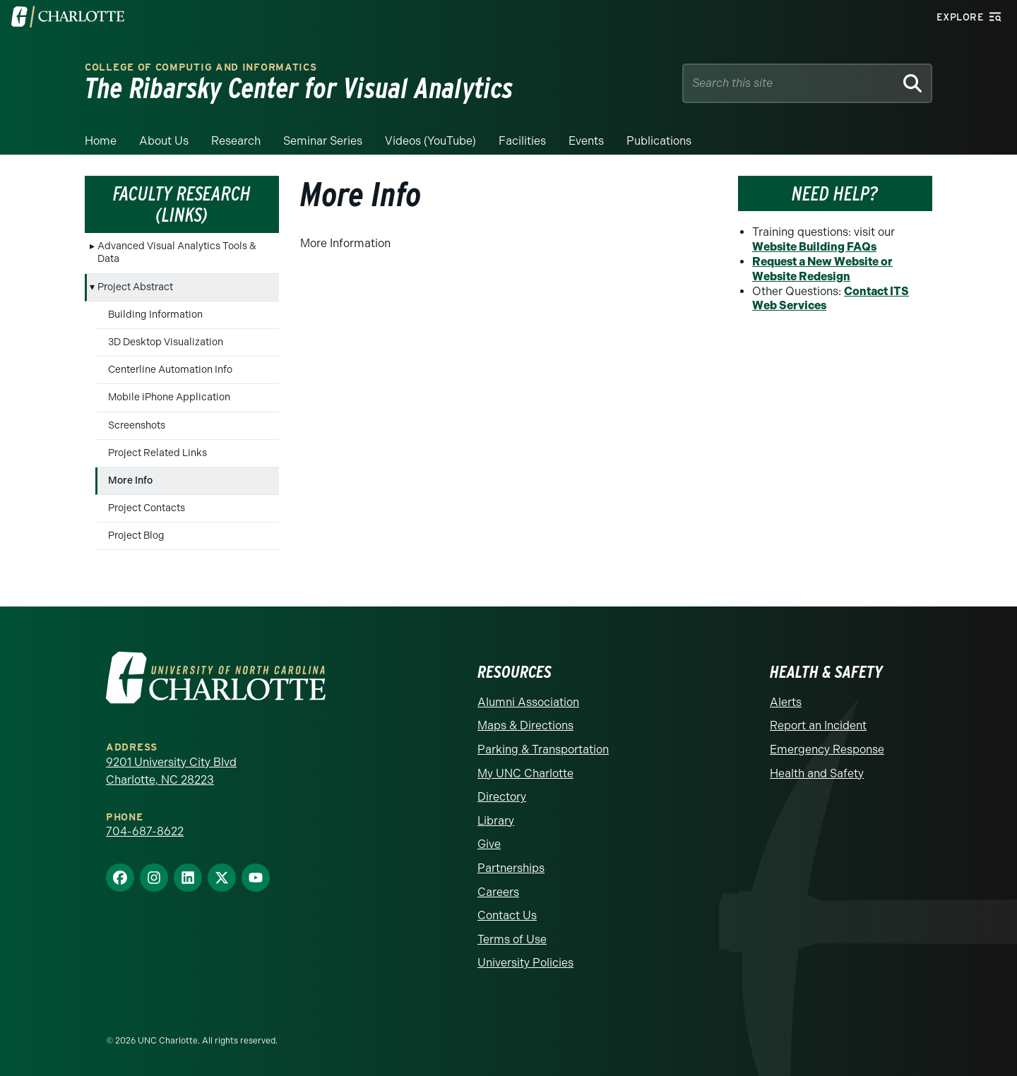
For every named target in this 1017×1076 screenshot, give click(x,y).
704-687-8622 (145, 831)
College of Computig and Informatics (201, 67)
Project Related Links (157, 453)
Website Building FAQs (814, 246)
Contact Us (507, 915)
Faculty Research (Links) (182, 204)
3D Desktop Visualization (165, 342)
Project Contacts (146, 508)
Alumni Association (528, 702)
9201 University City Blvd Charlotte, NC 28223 (171, 771)
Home (101, 141)
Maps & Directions (525, 725)
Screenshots (136, 425)
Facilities (522, 141)
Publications (658, 141)
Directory (501, 796)
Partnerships (511, 868)
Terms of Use (512, 939)
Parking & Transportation (543, 749)
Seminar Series (322, 141)
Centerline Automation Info (170, 370)
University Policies (525, 962)
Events (586, 141)
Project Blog (136, 536)
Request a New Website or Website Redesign (822, 269)
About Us (164, 141)
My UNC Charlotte (525, 773)
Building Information (155, 315)
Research (236, 141)
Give (489, 844)
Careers (498, 892)
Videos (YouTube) (430, 141)
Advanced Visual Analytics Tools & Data (176, 252)
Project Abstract (135, 287)
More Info (130, 480)
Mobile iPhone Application (169, 397)
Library (495, 820)
